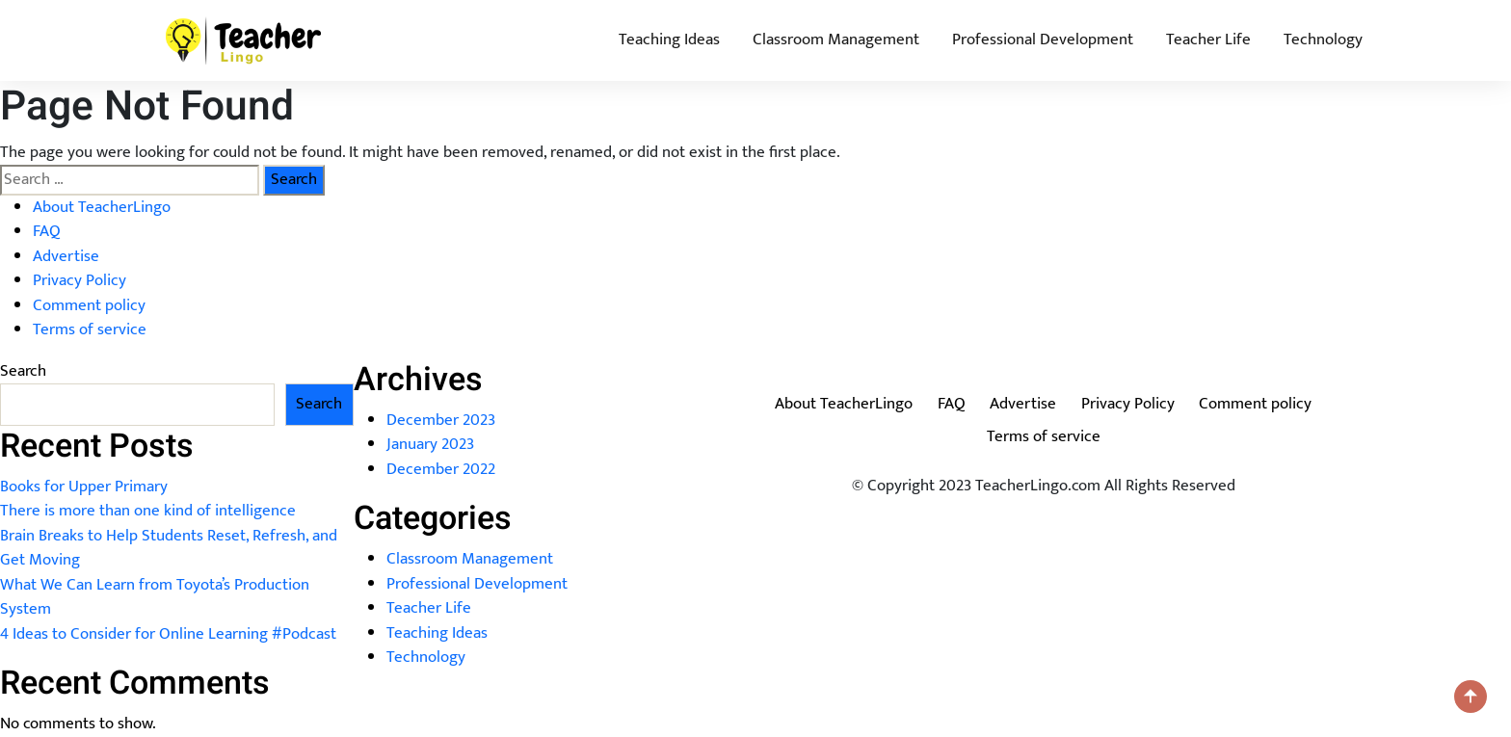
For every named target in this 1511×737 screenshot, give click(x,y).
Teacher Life (1208, 39)
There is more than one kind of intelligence (148, 510)
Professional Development (1042, 39)
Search (23, 371)
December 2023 (440, 420)
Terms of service (89, 329)
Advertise (66, 256)
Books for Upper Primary (84, 486)
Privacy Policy (79, 280)
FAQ (47, 231)
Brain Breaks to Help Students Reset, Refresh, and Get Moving (168, 548)
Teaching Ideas (669, 39)
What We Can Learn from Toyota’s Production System (154, 597)
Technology (1323, 39)
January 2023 (430, 444)
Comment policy (89, 305)
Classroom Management (836, 39)
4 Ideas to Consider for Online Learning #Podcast (168, 633)
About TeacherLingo (102, 207)
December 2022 (440, 469)
